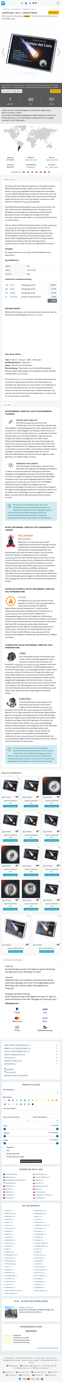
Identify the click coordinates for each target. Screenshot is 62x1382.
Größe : (6, 1140)
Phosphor (14, 297)
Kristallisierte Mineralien (17, 1051)
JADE (8, 1249)
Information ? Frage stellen (12, 91)
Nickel (12, 289)
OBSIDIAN (39, 1261)
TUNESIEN (10, 1195)
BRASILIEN (10, 1177)
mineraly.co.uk (22, 1372)
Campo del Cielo (52, 160)
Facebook (24, 1366)
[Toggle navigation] (57, 3)
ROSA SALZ (40, 1272)
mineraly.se (50, 1375)
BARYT (8, 1222)
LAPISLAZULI (40, 1255)
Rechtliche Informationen (24, 1358)
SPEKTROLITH (11, 1281)
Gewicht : (6, 1133)
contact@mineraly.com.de (22, 1368)
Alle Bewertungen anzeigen (47, 1348)
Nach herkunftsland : (40, 1117)
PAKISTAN (10, 1192)
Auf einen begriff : (9, 1108)
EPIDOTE (9, 1234)
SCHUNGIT (10, 1278)
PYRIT (8, 1267)
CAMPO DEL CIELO (42, 1225)
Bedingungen (9, 1358)
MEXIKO (9, 1189)
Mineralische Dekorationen (17, 1048)
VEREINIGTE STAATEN (43, 1195)
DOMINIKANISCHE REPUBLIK (16, 1180)
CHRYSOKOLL (40, 1228)
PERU (38, 1189)
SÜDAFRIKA (10, 1198)
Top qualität (10, 1072)
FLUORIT (39, 1237)
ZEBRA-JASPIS (11, 1293)
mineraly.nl (24, 1375)
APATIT (38, 1216)
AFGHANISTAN (12, 1174)
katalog (7, 9)
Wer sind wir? (51, 1358)
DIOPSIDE (9, 1231)
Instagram (35, 1366)
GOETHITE (10, 1243)
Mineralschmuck (13, 1061)
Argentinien (31, 167)
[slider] (4, 1129)
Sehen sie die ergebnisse (31, 1161)
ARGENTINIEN (41, 1174)
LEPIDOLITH (10, 1258)
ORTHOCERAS (11, 1264)
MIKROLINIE (10, 1261)
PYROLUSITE (40, 1267)
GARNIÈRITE (10, 1240)
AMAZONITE (40, 1210)
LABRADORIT (11, 1255)
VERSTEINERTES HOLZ (14, 1290)
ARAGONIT (9, 1219)
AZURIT (38, 1219)
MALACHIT (39, 1258)
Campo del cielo (29, 9)
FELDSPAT (9, 1237)
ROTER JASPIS (41, 1276)
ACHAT (9, 1210)
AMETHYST (10, 1213)
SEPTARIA (39, 1278)
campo (6, 797)
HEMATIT (9, 1246)
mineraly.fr (8, 1372)
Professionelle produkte (16, 1075)
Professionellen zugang (30, 1360)
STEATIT (9, 1284)
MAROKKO (11, 1186)
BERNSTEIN (40, 1222)
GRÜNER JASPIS (41, 1243)
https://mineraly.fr (42, 1368)
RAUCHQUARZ (41, 1270)
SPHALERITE (40, 1281)
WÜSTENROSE (41, 1290)
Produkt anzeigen (10, 806)
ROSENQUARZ (11, 1276)
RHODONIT (10, 1272)
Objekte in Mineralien (14, 1055)
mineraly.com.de (38, 1372)
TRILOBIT (39, 1284)
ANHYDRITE (10, 1216)
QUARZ (9, 1270)
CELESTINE (10, 1228)
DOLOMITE (40, 1231)
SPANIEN (39, 1180)
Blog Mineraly (12, 1366)
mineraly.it (53, 1372)
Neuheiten (9, 1069)
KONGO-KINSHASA (42, 1177)
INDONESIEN (11, 1183)
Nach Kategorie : (9, 1089)
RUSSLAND (40, 1192)
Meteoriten (10, 1064)
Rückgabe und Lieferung (11, 1360)
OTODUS (39, 1264)
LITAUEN (39, 1183)
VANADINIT (40, 1287)
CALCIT (9, 1225)
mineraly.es (11, 1375)
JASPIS (38, 1249)
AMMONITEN (40, 1213)
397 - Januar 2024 (51, 167)
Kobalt (12, 293)
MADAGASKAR (41, 1186)
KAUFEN (53, 13)
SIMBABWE (40, 1198)
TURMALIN (10, 1287)
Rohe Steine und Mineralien (17, 1045)
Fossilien (10, 1058)
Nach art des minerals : (11, 1117)
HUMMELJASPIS (41, 1246)
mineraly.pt (37, 1375)
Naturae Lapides (36, 315)
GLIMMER (39, 1240)
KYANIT (38, 1252)
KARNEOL (9, 1252)
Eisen (12, 285)
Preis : (5, 1126)
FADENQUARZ (40, 1234)
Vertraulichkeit (40, 1358)
